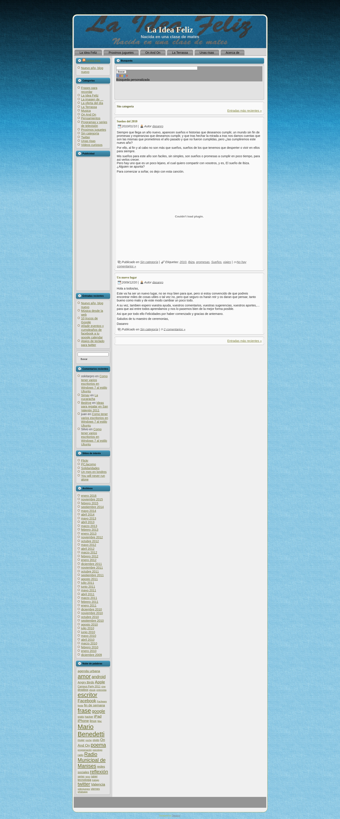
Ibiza (191, 262)
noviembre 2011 (92, 567)
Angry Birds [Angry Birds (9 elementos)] (86, 682)
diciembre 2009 (91, 655)
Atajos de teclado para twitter (92, 343)
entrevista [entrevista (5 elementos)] (101, 690)
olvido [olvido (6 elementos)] (96, 740)
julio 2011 (87, 582)
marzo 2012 (89, 552)
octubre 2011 (90, 571)
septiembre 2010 (92, 620)
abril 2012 (88, 548)
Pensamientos (90, 118)
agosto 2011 (89, 579)
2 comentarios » (174, 329)
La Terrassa (89, 107)
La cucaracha (89, 397)
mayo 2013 (88, 518)
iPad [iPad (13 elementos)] (97, 716)
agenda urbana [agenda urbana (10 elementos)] (89, 671)
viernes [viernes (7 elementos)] (95, 788)
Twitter (85, 137)
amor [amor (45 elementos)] (84, 676)
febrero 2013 (89, 529)
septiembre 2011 (92, 575)
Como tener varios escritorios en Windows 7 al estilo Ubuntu (94, 383)
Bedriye (86, 403)
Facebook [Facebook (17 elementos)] (87, 700)
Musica (86, 110)
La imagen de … (92, 99)
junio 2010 (88, 632)
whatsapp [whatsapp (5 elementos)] (83, 791)
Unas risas (88, 141)
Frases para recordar (89, 90)
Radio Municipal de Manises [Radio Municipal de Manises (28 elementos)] (92, 760)
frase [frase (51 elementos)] (84, 710)
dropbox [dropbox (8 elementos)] (83, 689)
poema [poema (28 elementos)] (98, 745)
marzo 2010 (89, 643)
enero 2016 (88, 495)
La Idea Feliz (170, 29)
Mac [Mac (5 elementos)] (99, 721)
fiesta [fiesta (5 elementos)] (80, 705)
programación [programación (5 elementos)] (85, 750)
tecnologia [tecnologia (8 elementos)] (84, 780)
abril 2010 (88, 639)
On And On (88, 114)
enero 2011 (88, 605)
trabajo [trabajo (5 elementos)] (95, 780)
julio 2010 (87, 628)
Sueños (216, 262)
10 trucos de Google (89, 320)
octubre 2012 (90, 541)
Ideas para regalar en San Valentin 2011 (94, 406)
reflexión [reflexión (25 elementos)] (99, 771)
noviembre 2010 (92, 613)
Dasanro (176, 815)
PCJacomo (88, 464)
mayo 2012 (88, 545)
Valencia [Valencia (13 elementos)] (98, 784)
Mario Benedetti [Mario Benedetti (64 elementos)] (91, 730)
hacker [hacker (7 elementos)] (89, 716)
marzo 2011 (89, 598)
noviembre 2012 (92, 537)
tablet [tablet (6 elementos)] (94, 776)
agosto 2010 (89, 624)
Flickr (84, 460)
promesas (202, 262)
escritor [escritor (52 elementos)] (87, 694)
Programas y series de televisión (94, 124)
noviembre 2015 (92, 499)
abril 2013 (88, 522)
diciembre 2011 (91, 564)
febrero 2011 (89, 602)
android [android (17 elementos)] (99, 676)
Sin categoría (90, 133)
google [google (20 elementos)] (98, 711)
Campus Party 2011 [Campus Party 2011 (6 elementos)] (89, 686)
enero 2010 (88, 651)
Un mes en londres (94, 472)
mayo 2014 (88, 511)
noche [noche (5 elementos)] (88, 740)
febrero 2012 (89, 556)
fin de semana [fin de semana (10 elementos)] (94, 705)
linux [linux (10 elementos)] (93, 721)
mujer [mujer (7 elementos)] (81, 740)
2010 (183, 262)
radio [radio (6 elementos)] (80, 755)
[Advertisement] (93, 224)
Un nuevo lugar (127, 277)
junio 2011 (88, 586)
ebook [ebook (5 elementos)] (92, 690)
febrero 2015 (89, 503)
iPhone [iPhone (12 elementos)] (83, 721)
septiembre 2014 (92, 507)
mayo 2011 (88, 590)
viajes (227, 262)
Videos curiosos (92, 145)
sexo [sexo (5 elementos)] (87, 776)
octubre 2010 (90, 617)
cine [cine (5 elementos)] (103, 686)
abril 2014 (88, 514)
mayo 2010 (88, 636)
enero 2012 (88, 560)
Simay (85, 395)
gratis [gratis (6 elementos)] (81, 716)
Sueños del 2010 (127, 121)
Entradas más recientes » (244, 110)
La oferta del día (92, 103)
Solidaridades (90, 468)
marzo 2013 (89, 526)
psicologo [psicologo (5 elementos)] (97, 750)
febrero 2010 (89, 647)
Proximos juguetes (93, 129)
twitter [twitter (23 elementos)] (84, 784)
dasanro (157, 126)
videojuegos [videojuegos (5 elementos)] (84, 789)
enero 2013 (88, 533)
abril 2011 (88, 594)
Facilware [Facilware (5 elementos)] (102, 701)
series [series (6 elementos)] (81, 776)
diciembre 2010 (91, 609)
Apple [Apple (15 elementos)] (100, 682)
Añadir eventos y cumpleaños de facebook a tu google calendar (92, 331)
